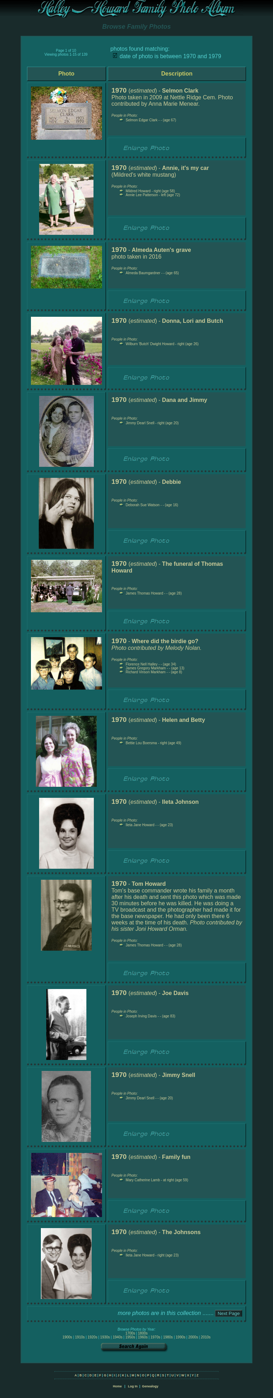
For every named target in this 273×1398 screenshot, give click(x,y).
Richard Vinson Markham (146, 672)
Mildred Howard (138, 191)
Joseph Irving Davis (141, 1016)
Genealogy (150, 1386)
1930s (105, 1337)
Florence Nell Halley (141, 664)
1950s (130, 1337)
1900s (67, 1337)
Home (117, 1386)
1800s (143, 1333)
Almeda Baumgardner (143, 273)
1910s (80, 1337)
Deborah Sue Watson (143, 505)
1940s (117, 1337)
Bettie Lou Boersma (141, 743)
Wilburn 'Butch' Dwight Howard (150, 344)
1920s (92, 1337)
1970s (155, 1337)
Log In (133, 1386)
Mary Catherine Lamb (143, 1180)
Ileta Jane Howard (140, 825)
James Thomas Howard (144, 593)
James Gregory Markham (146, 668)
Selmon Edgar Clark (141, 120)
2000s (193, 1337)
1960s (143, 1337)
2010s (205, 1337)
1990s (180, 1337)
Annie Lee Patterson (142, 195)
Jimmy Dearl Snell (140, 423)
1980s (168, 1337)
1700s (130, 1333)
